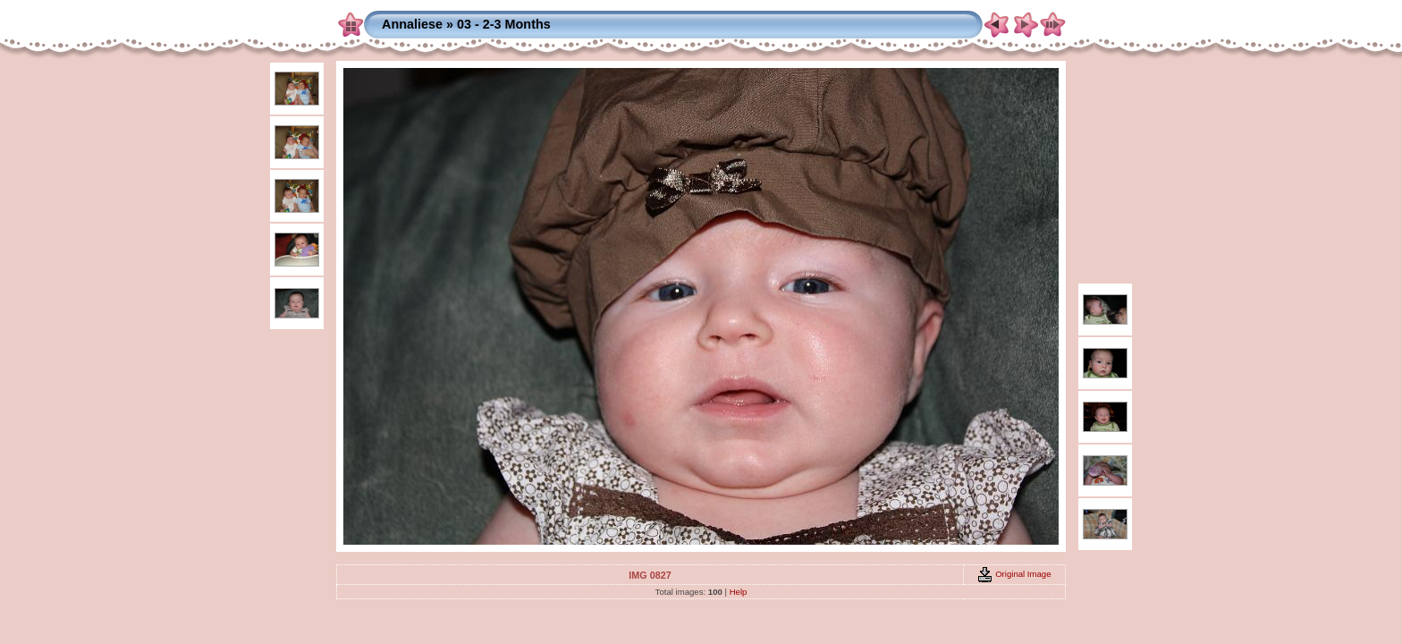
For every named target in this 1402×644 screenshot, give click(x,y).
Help (738, 592)
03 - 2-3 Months (504, 24)
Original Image (1014, 574)
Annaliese (412, 24)
